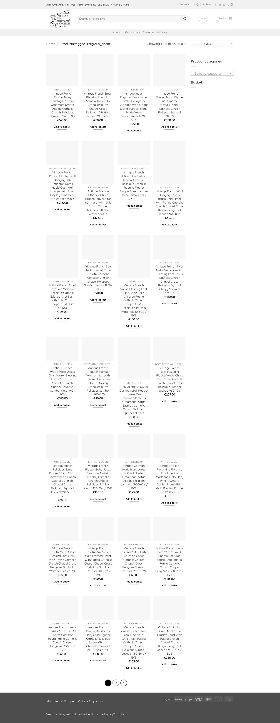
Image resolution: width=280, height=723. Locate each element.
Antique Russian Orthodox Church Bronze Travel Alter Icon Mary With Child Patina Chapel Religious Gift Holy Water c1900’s (98, 202)
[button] (203, 19)
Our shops (132, 32)
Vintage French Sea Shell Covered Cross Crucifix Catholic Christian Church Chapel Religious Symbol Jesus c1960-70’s (98, 278)
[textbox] (211, 73)
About (118, 32)
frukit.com (122, 714)
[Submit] (185, 18)
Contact (184, 4)
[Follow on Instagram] (220, 4)
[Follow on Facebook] (216, 4)
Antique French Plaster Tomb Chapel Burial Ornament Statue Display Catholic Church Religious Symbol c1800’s (170, 105)
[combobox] (212, 73)
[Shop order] (212, 44)
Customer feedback (155, 32)
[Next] (123, 683)
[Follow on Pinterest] (232, 4)
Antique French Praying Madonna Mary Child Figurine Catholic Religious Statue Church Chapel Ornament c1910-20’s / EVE (98, 638)
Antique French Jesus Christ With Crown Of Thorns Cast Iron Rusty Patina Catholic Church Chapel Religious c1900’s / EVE (62, 638)
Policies (207, 4)
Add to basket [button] (62, 126)
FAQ (195, 4)
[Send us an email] (224, 4)
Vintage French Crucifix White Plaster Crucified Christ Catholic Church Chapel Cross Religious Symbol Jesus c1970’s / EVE (134, 560)
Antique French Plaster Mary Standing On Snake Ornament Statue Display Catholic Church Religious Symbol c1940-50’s (62, 105)
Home (50, 44)
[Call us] (228, 4)
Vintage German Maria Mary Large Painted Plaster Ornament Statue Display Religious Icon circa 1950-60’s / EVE (134, 477)
